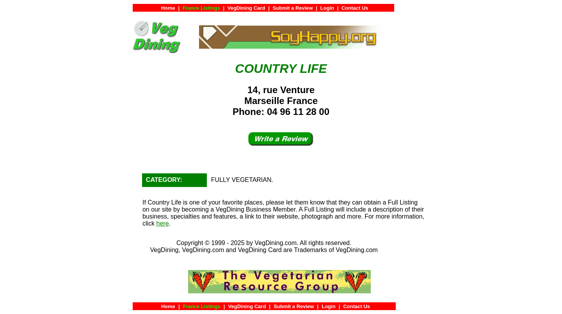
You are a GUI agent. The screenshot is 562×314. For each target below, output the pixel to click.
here (163, 223)
